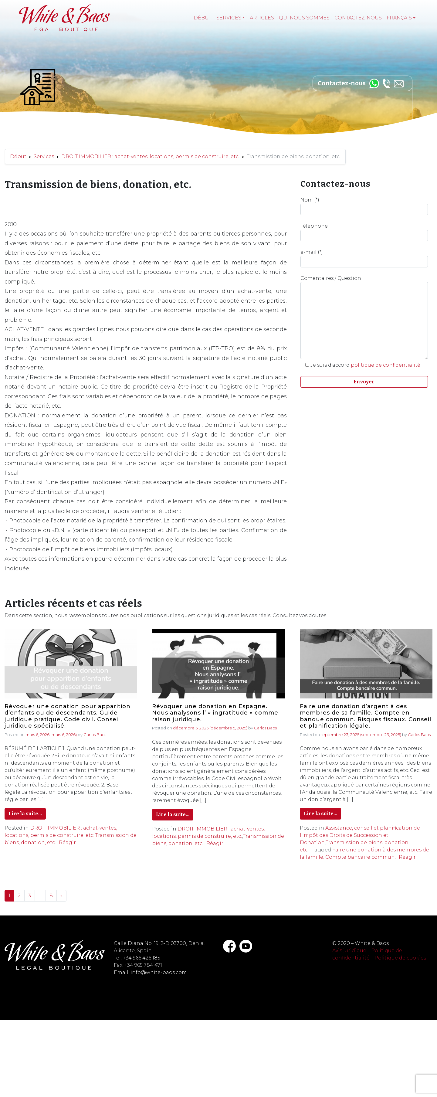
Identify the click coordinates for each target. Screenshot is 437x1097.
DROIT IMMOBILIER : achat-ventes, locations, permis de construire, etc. (150, 156)
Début (203, 18)
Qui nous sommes (304, 18)
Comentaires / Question (364, 317)
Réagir (67, 842)
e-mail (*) (364, 258)
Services (228, 18)
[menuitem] (401, 18)
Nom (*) (364, 206)
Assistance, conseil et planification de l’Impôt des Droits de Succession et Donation (360, 835)
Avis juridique (349, 950)
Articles (262, 18)
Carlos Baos (94, 734)
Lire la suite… (25, 814)
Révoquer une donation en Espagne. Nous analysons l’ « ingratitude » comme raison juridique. (215, 713)
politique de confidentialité (385, 365)
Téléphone (364, 232)
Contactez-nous (358, 18)
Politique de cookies (400, 958)
